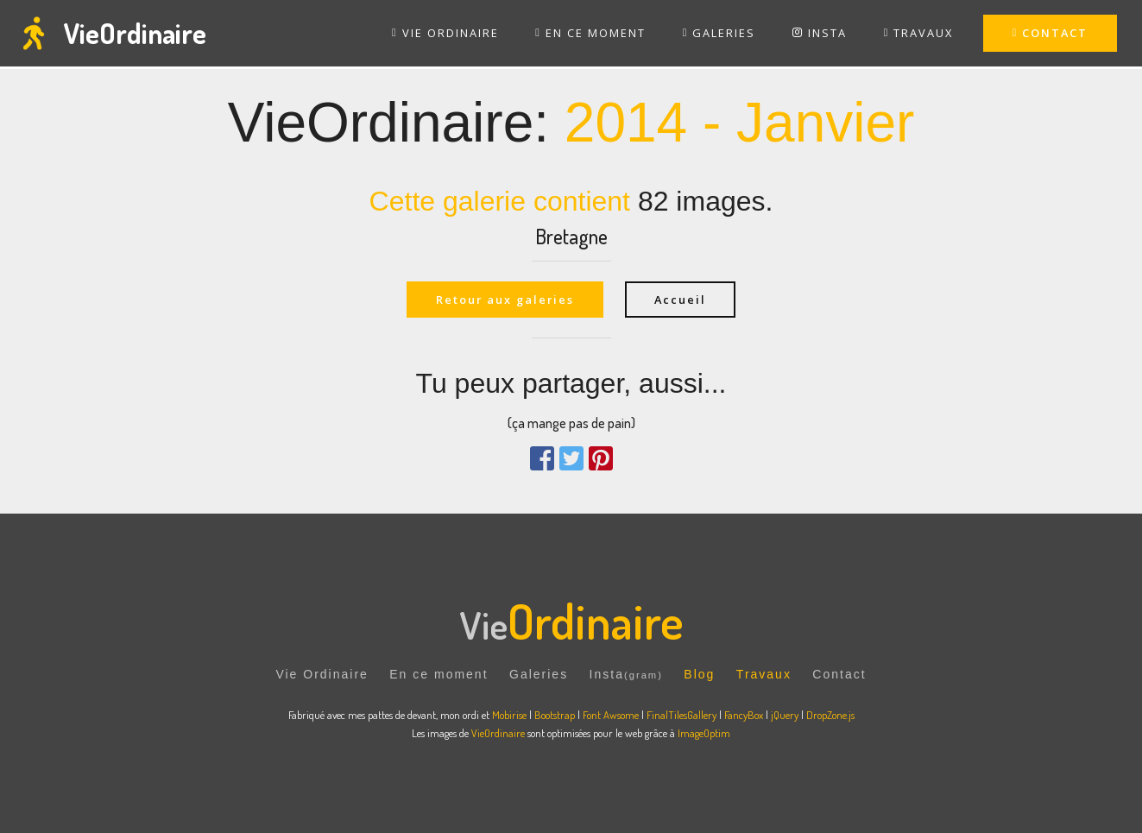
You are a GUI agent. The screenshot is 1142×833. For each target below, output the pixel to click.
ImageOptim (704, 733)
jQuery (784, 715)
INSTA (819, 33)
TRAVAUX (919, 33)
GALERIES (719, 33)
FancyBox (743, 715)
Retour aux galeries (505, 299)
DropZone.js (830, 715)
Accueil (681, 299)
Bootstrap (554, 715)
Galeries (538, 675)
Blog (699, 675)
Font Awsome (612, 715)
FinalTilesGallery (681, 715)
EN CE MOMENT (590, 33)
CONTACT (1050, 33)
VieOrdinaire (135, 33)
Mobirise (509, 715)
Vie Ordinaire (321, 675)
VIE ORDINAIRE (445, 33)
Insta (626, 675)
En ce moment (438, 675)
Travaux (764, 675)
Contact (839, 675)
